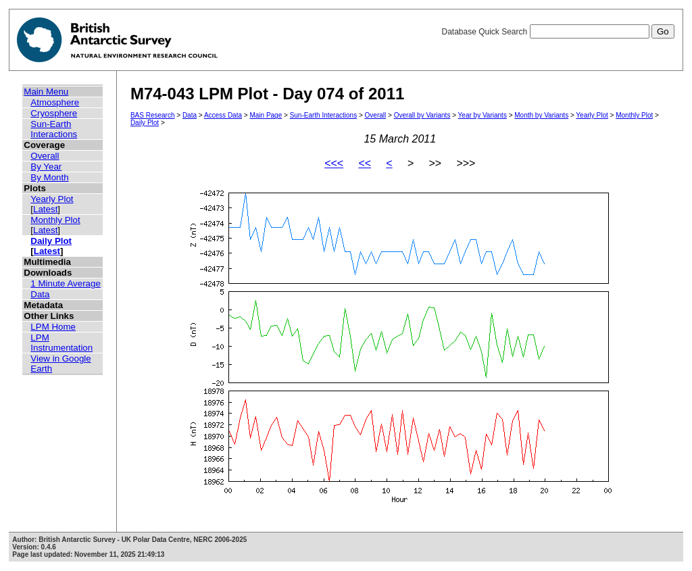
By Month (49, 177)
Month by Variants (541, 115)
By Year (45, 167)
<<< (333, 163)
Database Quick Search (557, 31)
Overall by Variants (422, 115)
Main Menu (46, 91)
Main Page (265, 115)
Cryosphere (53, 113)
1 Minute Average (65, 283)
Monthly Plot (55, 220)
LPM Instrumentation (61, 342)
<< (364, 163)
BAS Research (152, 115)
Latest (45, 209)
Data (39, 294)
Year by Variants (482, 115)
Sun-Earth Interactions (53, 129)
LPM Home (53, 327)
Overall (44, 156)
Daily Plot (51, 241)
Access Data (223, 115)
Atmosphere (54, 102)
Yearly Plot (51, 199)
